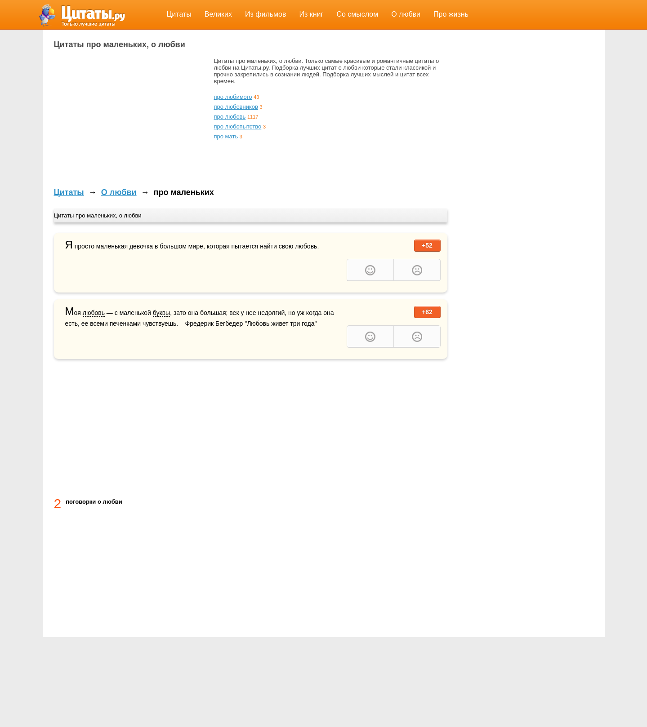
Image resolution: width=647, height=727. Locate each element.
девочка (141, 246)
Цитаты (179, 14)
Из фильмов (265, 14)
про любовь (230, 116)
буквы (161, 312)
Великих (218, 14)
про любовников (236, 106)
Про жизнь (451, 14)
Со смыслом (357, 14)
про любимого (233, 96)
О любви (405, 14)
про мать (226, 136)
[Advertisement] (129, 120)
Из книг (311, 14)
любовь (306, 246)
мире (195, 246)
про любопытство (238, 126)
